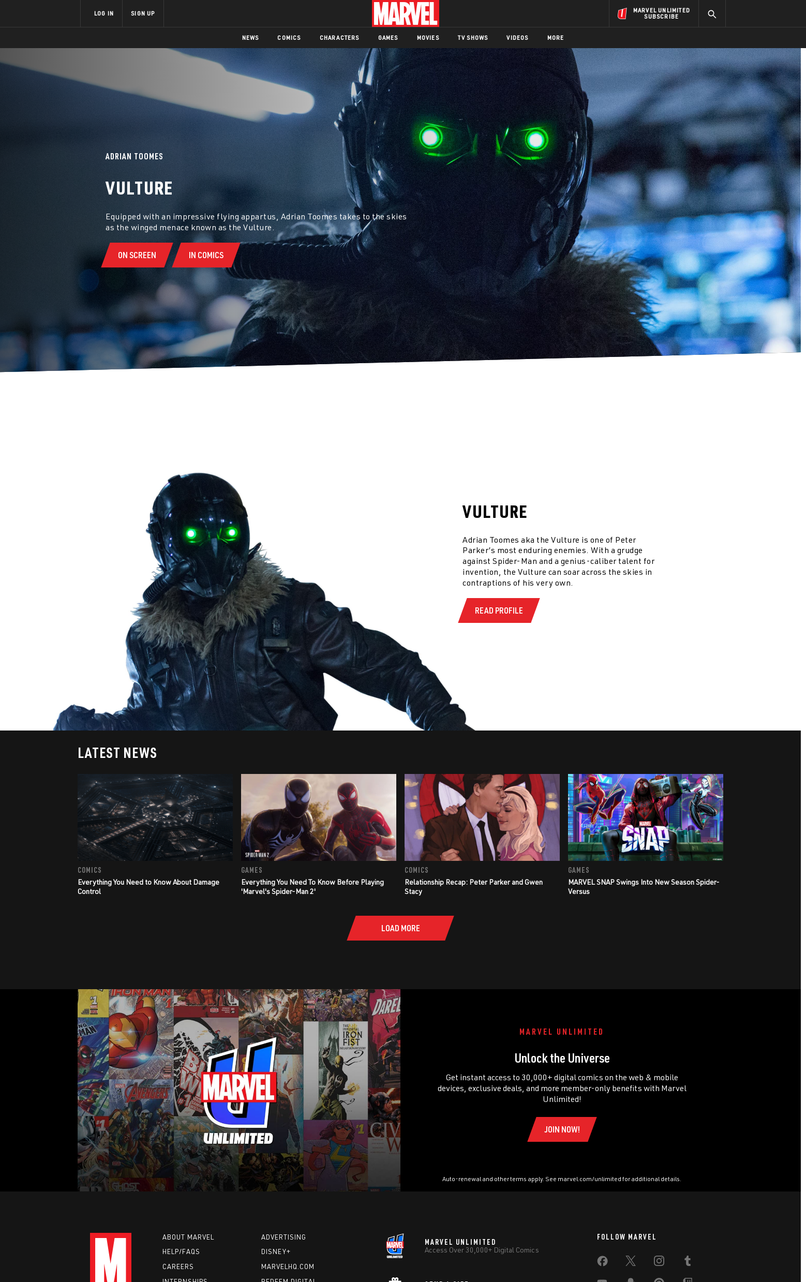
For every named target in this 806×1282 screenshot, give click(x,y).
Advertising (283, 1237)
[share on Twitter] (630, 1263)
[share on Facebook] (602, 1263)
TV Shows (473, 37)
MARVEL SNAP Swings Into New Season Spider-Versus (644, 886)
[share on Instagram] (659, 1263)
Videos (517, 37)
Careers (178, 1266)
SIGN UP (143, 13)
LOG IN (104, 13)
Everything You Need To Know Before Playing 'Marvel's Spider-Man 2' (312, 886)
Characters (340, 37)
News (250, 37)
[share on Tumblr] (687, 1263)
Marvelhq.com (288, 1266)
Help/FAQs (181, 1251)
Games (388, 37)
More (555, 37)
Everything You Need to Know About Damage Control (148, 886)
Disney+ (276, 1251)
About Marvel (188, 1237)
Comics (289, 37)
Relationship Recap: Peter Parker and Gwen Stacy (474, 886)
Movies (428, 37)
